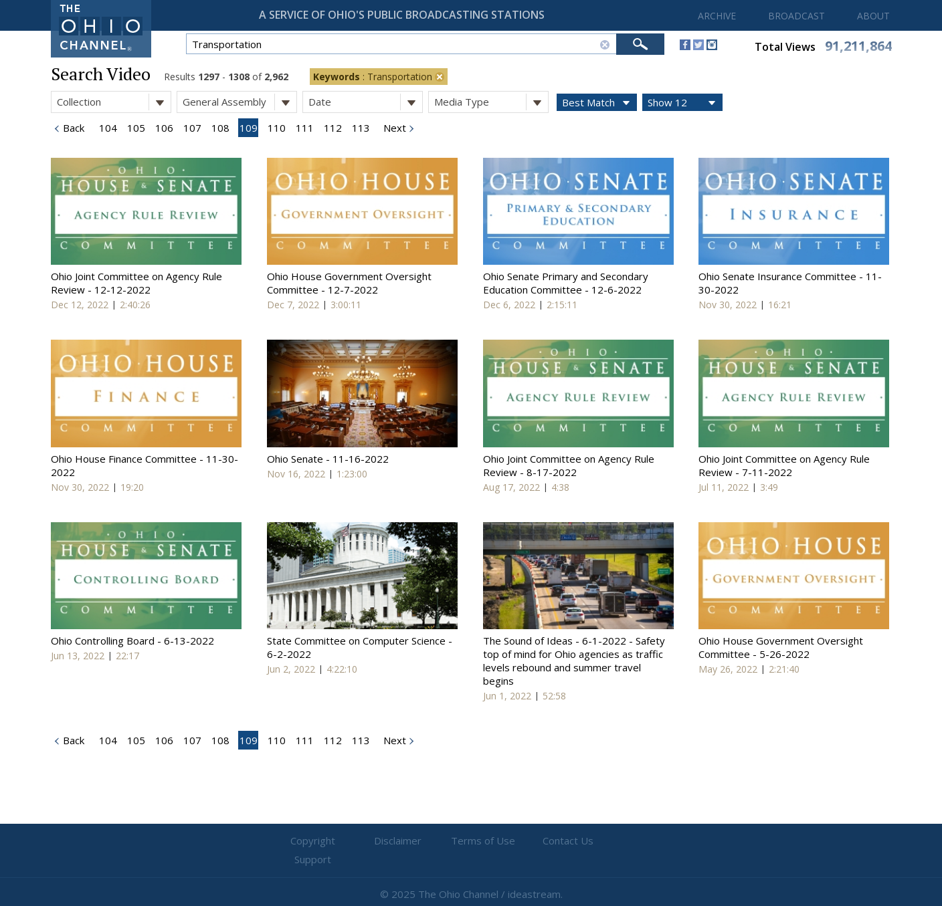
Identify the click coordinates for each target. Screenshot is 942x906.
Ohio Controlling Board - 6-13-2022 (132, 640)
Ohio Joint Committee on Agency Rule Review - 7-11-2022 (784, 465)
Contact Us (551, 841)
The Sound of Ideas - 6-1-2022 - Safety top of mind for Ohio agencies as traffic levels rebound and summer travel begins (574, 660)
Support (632, 841)
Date (365, 102)
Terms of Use (471, 841)
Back (72, 127)
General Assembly (239, 102)
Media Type (491, 102)
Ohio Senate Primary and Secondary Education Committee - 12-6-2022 (565, 282)
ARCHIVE (717, 15)
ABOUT (873, 15)
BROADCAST (796, 15)
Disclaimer (391, 841)
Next (393, 127)
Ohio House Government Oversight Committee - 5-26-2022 (780, 647)
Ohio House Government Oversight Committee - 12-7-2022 (349, 282)
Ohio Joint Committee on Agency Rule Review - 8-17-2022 (568, 465)
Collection (114, 102)
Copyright (310, 841)
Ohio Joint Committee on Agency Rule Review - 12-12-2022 (136, 282)
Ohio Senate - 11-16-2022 (328, 458)
